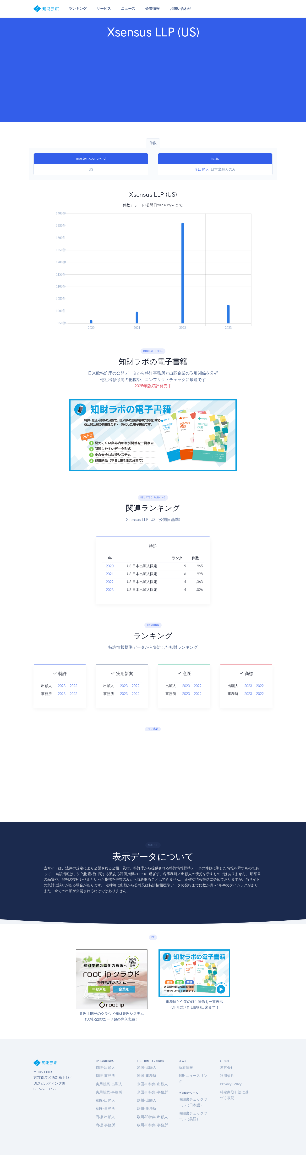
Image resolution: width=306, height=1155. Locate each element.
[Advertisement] (153, 79)
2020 (110, 575)
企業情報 (152, 8)
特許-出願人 (105, 1067)
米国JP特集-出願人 (152, 1084)
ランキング (78, 8)
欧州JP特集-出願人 (152, 1117)
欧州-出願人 (146, 1100)
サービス (104, 8)
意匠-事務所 (105, 1108)
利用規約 (227, 1076)
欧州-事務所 (146, 1108)
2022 (110, 591)
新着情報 (186, 1067)
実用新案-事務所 (109, 1092)
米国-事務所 (146, 1076)
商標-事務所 (105, 1125)
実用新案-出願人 (109, 1084)
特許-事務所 (105, 1076)
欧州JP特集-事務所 (152, 1125)
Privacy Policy (230, 1084)
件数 (153, 143)
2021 (110, 583)
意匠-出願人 (105, 1100)
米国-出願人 (146, 1067)
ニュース (128, 8)
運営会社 (227, 1067)
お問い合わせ (180, 8)
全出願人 (202, 169)
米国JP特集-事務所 (152, 1092)
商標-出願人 (105, 1117)
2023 (110, 599)
